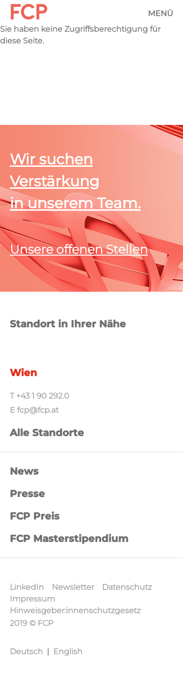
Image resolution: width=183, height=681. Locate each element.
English (67, 651)
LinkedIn (27, 587)
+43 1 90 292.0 (42, 396)
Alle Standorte (47, 433)
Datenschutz (127, 587)
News (24, 471)
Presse (27, 494)
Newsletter (73, 587)
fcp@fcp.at (38, 410)
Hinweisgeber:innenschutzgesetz (75, 610)
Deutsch (26, 651)
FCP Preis (35, 516)
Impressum (32, 598)
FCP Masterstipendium (69, 538)
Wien (23, 373)
